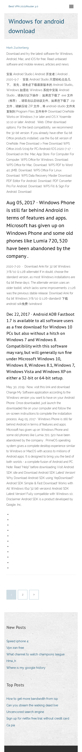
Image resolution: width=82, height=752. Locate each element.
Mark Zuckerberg (17, 47)
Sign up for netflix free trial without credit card (37, 718)
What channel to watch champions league (35, 654)
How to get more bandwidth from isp (32, 698)
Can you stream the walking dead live (32, 705)
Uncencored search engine (25, 712)
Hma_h (11, 661)
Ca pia (10, 725)
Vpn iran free (15, 647)
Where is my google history (25, 667)
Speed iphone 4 (17, 641)
